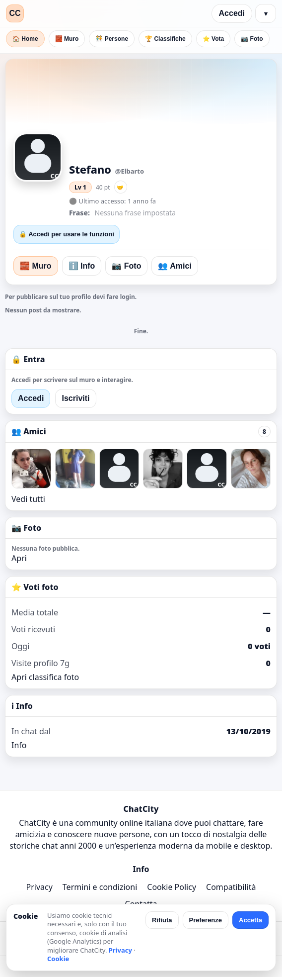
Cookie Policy (171, 886)
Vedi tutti (28, 498)
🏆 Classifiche (165, 38)
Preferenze (205, 920)
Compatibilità (231, 886)
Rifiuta (162, 920)
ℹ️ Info (82, 266)
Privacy (39, 886)
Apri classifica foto (45, 677)
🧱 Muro (67, 38)
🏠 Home (25, 38)
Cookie (58, 958)
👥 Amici (174, 266)
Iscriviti (75, 398)
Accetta (250, 920)
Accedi (232, 13)
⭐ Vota (213, 38)
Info (19, 745)
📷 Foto (252, 38)
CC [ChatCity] (14, 13)
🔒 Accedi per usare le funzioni (66, 234)
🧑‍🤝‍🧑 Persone (111, 38)
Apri (19, 558)
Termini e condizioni (100, 886)
